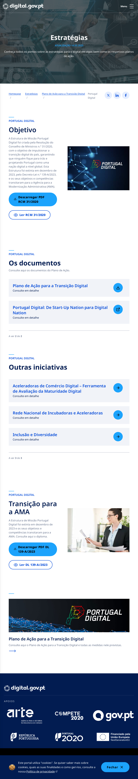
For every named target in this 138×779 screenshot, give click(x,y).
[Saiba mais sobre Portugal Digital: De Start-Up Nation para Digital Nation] (118, 309)
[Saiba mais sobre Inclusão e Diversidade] (118, 436)
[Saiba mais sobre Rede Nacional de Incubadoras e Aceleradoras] (118, 415)
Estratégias (31, 93)
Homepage (15, 93)
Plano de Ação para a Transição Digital (63, 93)
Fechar (115, 767)
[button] (128, 6)
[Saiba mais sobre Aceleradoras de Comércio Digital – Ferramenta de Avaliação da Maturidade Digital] (118, 388)
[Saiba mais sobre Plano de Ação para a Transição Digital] (118, 287)
